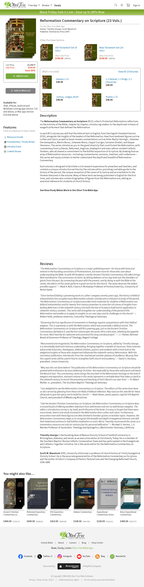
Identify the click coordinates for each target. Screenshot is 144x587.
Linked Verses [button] (14, 151)
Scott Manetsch (69, 29)
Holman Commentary (82, 512)
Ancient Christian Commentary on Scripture (11, 515)
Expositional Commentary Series (105, 513)
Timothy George (54, 29)
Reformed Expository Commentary (36, 513)
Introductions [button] (14, 146)
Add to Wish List (21, 90)
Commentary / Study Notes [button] (21, 142)
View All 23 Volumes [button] (128, 71)
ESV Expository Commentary (56, 513)
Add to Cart (20, 76)
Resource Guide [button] (15, 137)
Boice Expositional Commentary (128, 513)
